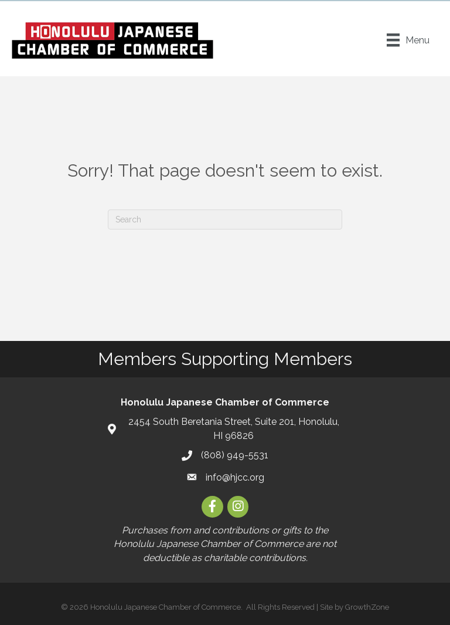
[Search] (225, 219)
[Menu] (408, 40)
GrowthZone (367, 607)
